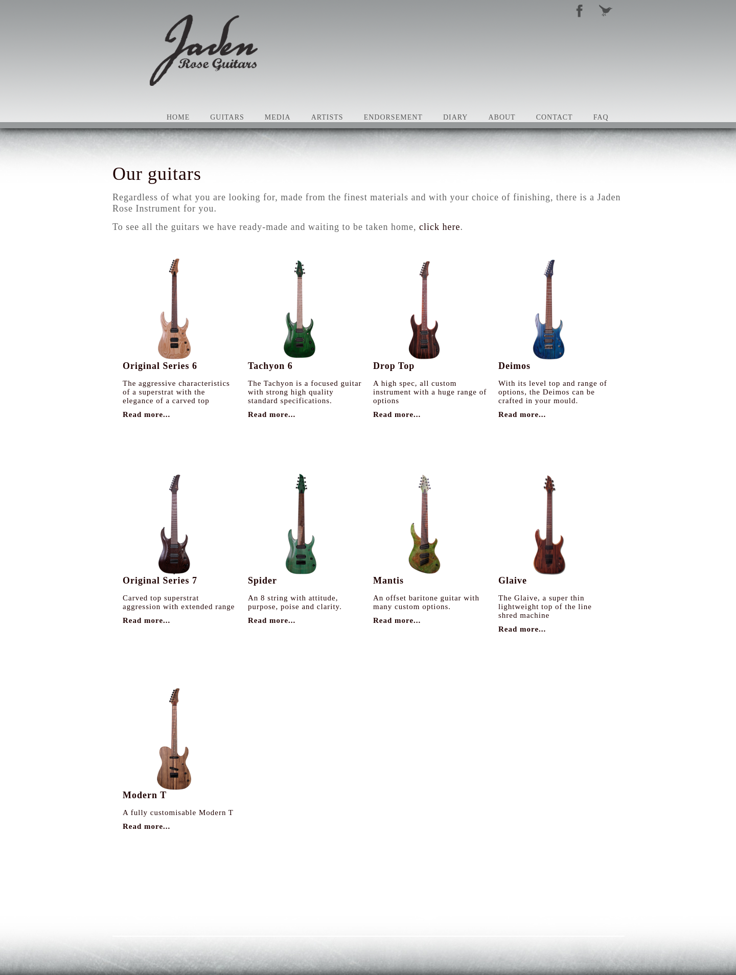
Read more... (146, 414)
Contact (554, 117)
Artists (327, 117)
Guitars (227, 117)
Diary (455, 117)
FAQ (601, 117)
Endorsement (393, 117)
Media (278, 117)
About (501, 117)
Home (178, 117)
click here (439, 227)
